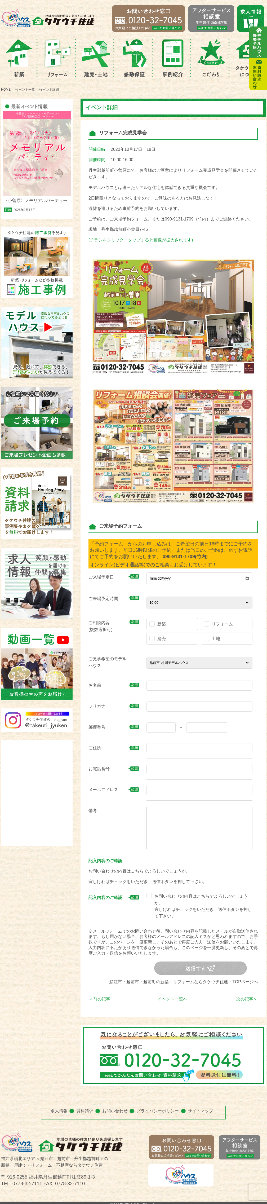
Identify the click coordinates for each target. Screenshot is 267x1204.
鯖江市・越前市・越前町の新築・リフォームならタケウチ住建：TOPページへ (183, 982)
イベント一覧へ (172, 999)
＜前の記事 (99, 999)
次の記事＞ (246, 999)
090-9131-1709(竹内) (185, 556)
